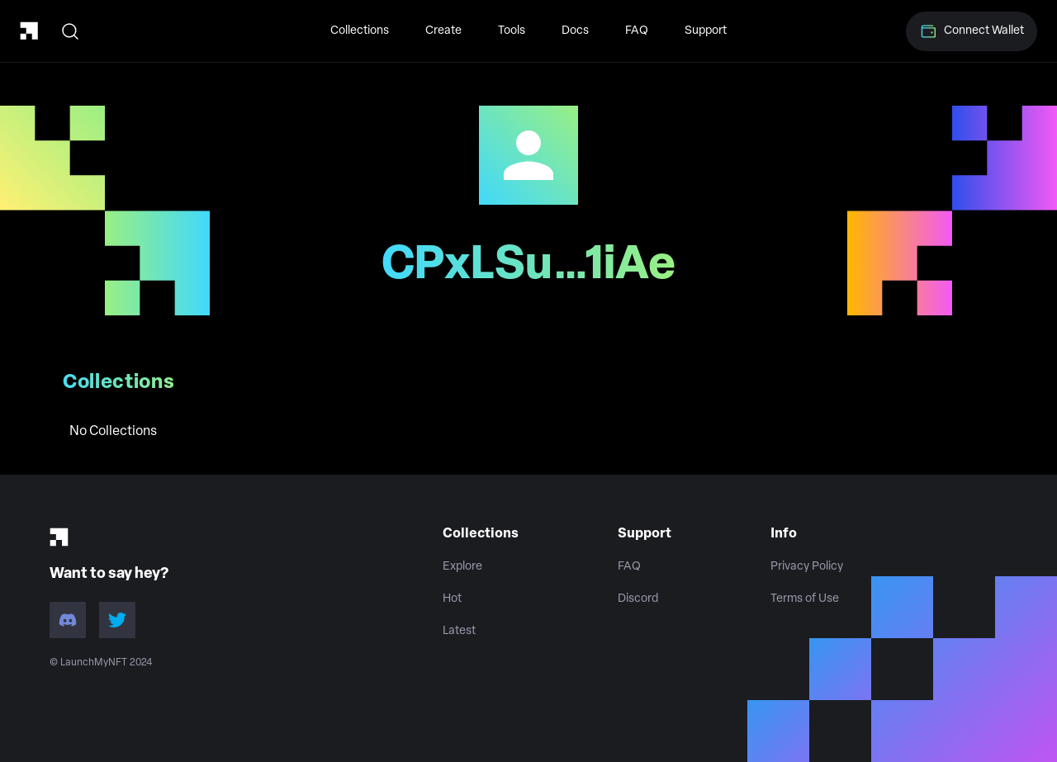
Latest (459, 631)
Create (443, 31)
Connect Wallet (971, 31)
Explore (462, 567)
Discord (638, 599)
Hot (452, 599)
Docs (575, 31)
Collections (359, 31)
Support (706, 31)
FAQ (636, 31)
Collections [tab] (119, 383)
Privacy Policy (806, 567)
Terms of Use (804, 599)
